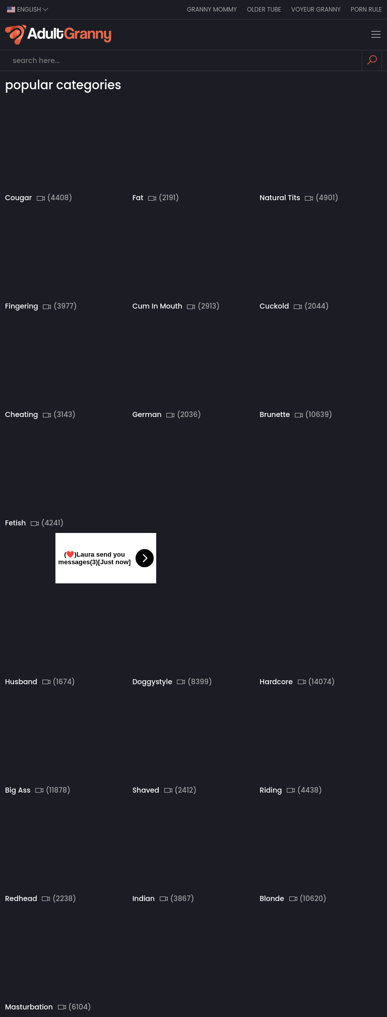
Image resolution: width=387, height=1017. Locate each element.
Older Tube (264, 9)
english (28, 9)
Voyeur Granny (316, 9)
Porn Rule (366, 9)
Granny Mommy (212, 9)
